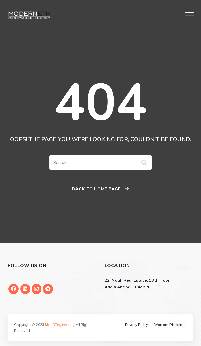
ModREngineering (60, 324)
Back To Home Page (96, 189)
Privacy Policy (136, 324)
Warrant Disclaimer (170, 324)
